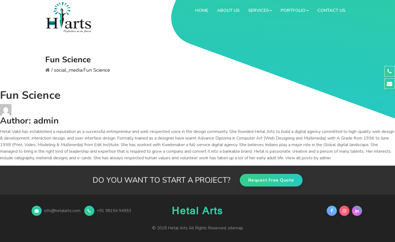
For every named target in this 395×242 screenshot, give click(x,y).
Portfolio (293, 10)
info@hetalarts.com (56, 210)
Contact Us (331, 10)
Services (258, 10)
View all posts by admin (308, 158)
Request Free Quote (271, 180)
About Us (228, 10)
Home (201, 10)
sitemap (235, 228)
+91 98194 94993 (107, 210)
